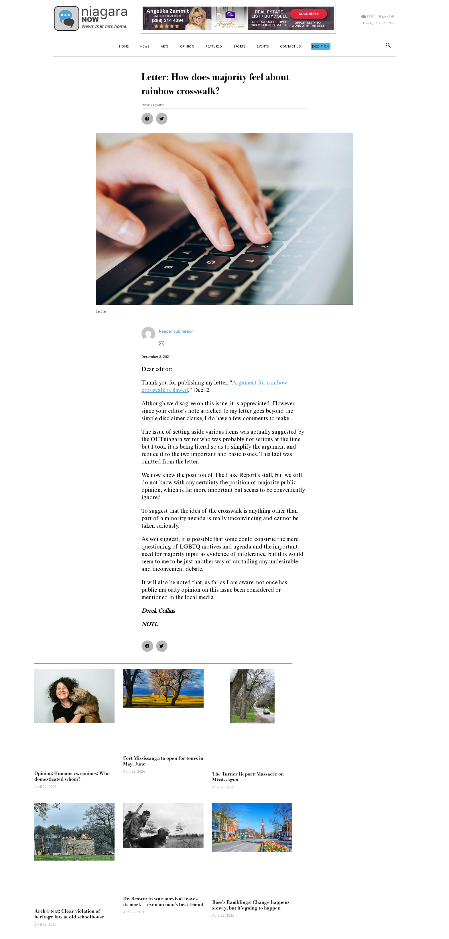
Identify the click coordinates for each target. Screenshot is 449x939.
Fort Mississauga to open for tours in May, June (163, 761)
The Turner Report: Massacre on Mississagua (248, 776)
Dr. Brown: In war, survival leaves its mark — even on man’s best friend (163, 901)
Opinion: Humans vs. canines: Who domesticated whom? (72, 776)
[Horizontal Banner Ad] (238, 18)
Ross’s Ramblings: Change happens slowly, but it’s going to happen (251, 905)
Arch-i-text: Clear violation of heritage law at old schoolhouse (69, 914)
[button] (388, 46)
